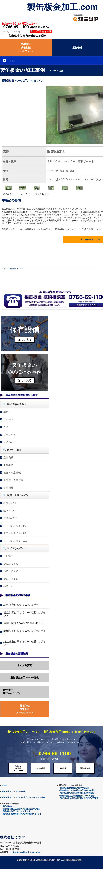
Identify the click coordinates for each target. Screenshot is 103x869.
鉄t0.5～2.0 (9, 503)
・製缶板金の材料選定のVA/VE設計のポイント (21, 814)
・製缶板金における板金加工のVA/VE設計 (76, 790)
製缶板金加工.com (62, 7)
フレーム (8, 419)
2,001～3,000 (10, 571)
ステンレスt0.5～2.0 (14, 525)
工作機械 (8, 465)
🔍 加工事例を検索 (41, 31)
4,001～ (7, 586)
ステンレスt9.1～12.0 (15, 540)
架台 (5, 412)
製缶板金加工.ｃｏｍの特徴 (14, 791)
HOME (4, 785)
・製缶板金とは (8, 806)
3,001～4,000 (10, 578)
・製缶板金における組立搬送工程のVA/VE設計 (78, 798)
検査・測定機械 (12, 472)
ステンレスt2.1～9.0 (14, 533)
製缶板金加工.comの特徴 (24, 677)
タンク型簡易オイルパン (14, 269)
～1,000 (7, 556)
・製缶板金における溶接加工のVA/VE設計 (76, 793)
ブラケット (9, 434)
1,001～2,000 (10, 563)
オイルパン (9, 442)
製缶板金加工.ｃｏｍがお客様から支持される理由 (23, 797)
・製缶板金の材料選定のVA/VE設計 (73, 788)
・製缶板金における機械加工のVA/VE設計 (76, 796)
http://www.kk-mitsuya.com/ (26, 852)
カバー (7, 427)
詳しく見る (25, 339)
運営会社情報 (85, 768)
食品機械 (8, 487)
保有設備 (63, 768)
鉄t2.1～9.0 (9, 510)
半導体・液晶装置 (13, 480)
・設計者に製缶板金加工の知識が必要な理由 (20, 809)
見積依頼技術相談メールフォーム (25, 47)
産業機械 (8, 457)
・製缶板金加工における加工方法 (15, 811)
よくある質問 (24, 665)
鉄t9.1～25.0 (10, 518)
